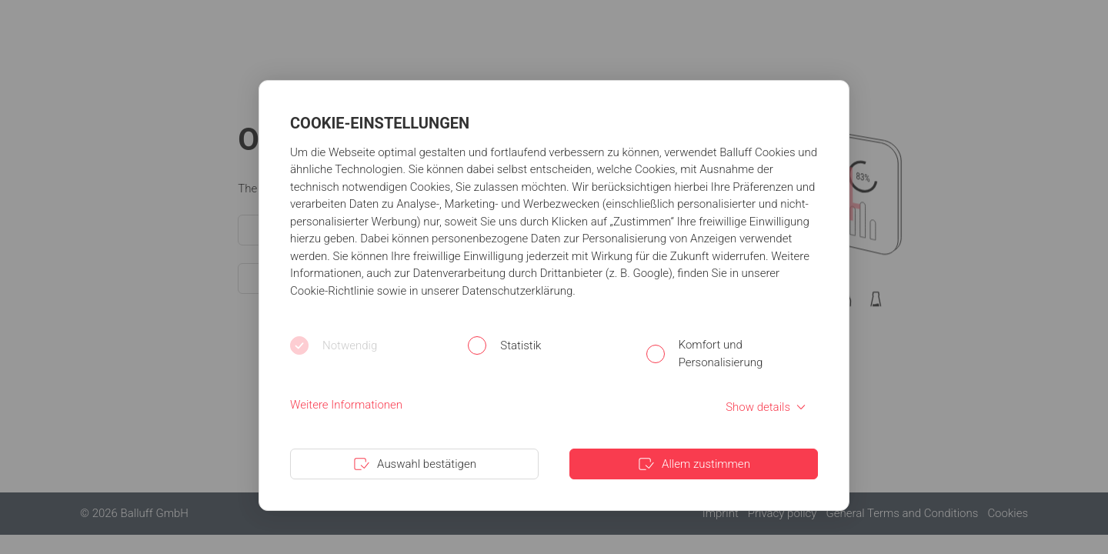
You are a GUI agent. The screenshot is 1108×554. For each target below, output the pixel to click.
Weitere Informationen (346, 405)
